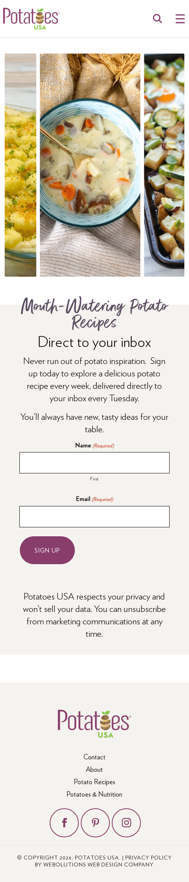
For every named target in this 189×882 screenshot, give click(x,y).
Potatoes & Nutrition (94, 794)
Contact (94, 756)
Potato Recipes (94, 781)
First (94, 478)
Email (94, 498)
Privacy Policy (148, 857)
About (94, 769)
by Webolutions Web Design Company (94, 864)
